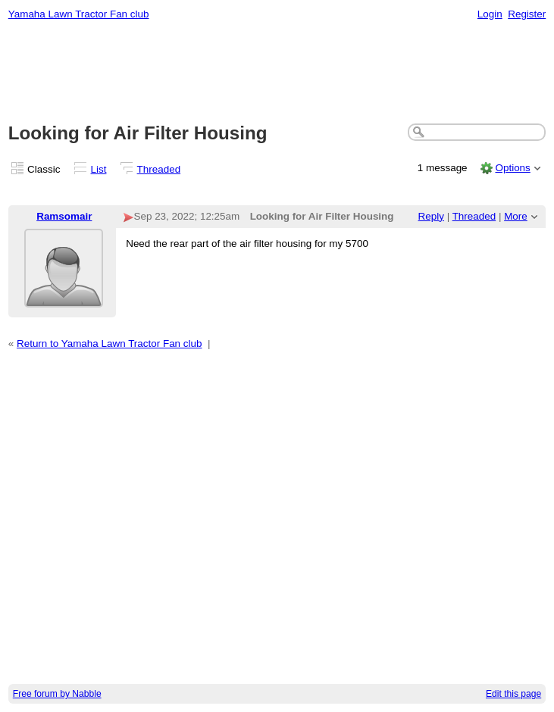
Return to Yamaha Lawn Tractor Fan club (109, 343)
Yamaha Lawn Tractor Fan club (78, 14)
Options (512, 167)
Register (527, 14)
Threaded (159, 169)
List (99, 169)
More (515, 216)
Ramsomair (64, 216)
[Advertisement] (277, 73)
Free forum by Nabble (57, 694)
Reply (431, 216)
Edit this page (513, 694)
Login (489, 14)
